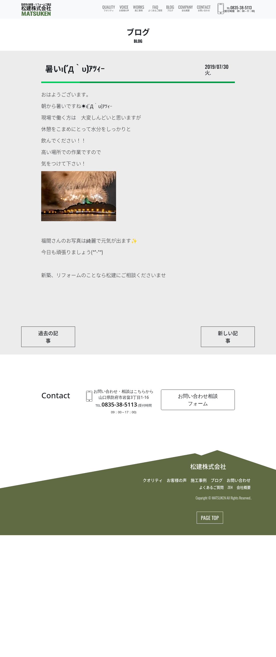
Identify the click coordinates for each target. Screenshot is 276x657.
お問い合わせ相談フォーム (198, 400)
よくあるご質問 (211, 487)
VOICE (124, 8)
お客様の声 (177, 480)
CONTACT (204, 8)
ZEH (230, 487)
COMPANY (185, 8)
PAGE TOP (210, 517)
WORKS (138, 8)
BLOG (170, 8)
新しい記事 (228, 336)
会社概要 (244, 487)
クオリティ (153, 480)
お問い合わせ (239, 480)
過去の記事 (48, 336)
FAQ (155, 8)
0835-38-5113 (241, 8)
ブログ (217, 480)
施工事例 (199, 480)
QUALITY (108, 8)
